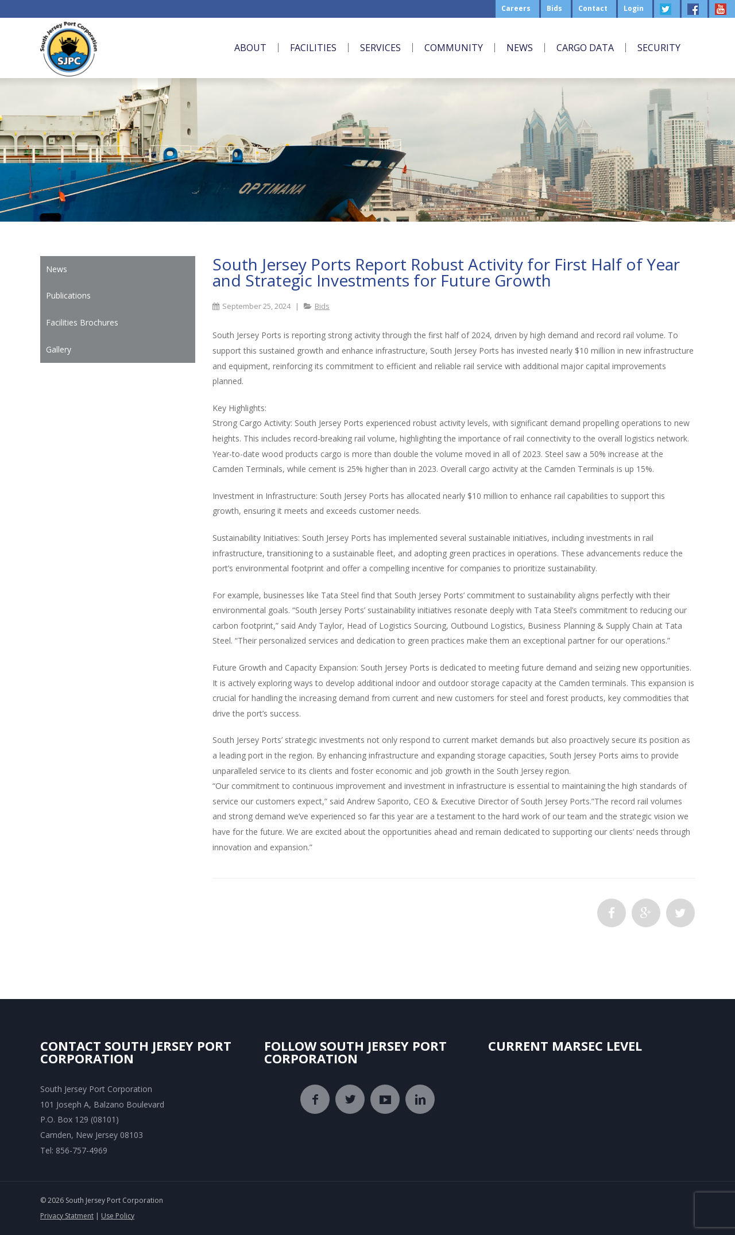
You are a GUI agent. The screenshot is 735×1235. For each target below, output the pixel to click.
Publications (68, 295)
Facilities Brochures (82, 322)
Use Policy (117, 1216)
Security (658, 47)
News (519, 47)
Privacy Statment (67, 1216)
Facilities (313, 47)
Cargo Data (585, 47)
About (250, 47)
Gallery (58, 349)
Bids (322, 306)
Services (380, 47)
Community (453, 47)
